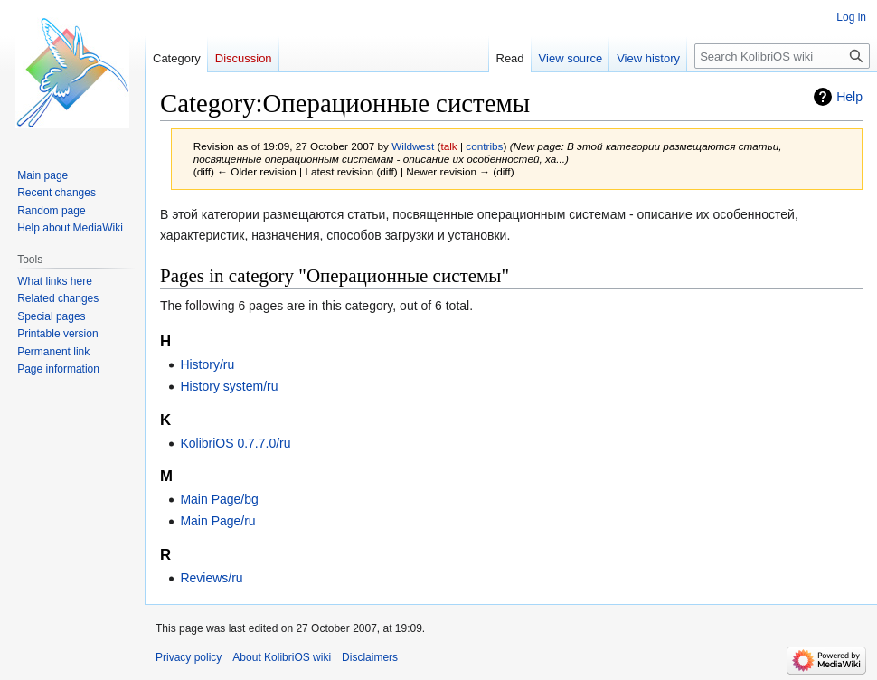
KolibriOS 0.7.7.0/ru (235, 443)
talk (448, 146)
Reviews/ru (211, 578)
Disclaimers (370, 657)
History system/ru (229, 386)
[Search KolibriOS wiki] (782, 56)
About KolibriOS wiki (281, 657)
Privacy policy (189, 657)
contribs (484, 146)
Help (849, 97)
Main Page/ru (217, 521)
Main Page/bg (219, 499)
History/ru (207, 364)
